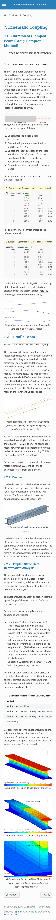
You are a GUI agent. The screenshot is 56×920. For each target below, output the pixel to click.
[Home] (5, 15)
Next (46, 895)
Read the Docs (11, 914)
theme (33, 912)
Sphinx (18, 912)
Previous (12, 895)
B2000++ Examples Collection (30, 4)
